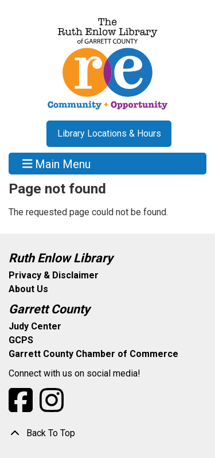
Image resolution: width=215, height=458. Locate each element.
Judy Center (35, 326)
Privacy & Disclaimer (54, 275)
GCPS (21, 340)
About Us (28, 289)
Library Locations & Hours (109, 133)
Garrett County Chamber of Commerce (93, 353)
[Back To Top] (107, 433)
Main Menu (56, 163)
